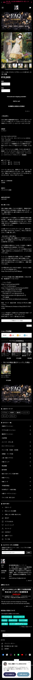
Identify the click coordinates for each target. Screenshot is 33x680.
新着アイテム (5, 477)
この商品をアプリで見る (16, 320)
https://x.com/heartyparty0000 (10, 284)
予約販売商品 (5, 485)
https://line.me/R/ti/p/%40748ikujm (11, 271)
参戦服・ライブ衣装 (7, 454)
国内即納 (4, 469)
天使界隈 (4, 438)
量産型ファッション (7, 434)
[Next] (31, 47)
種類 (2, 81)
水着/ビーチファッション (9, 493)
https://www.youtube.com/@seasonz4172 (13, 295)
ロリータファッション (8, 446)
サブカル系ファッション (9, 430)
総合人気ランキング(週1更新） (10, 473)
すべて (4, 335)
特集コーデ (5, 481)
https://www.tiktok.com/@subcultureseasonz (14, 299)
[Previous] (2, 47)
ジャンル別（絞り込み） (9, 497)
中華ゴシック (5, 462)
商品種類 (4, 466)
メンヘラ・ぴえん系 (7, 442)
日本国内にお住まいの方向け (16, 106)
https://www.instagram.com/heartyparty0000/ (14, 288)
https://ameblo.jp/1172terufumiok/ (11, 291)
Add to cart (16, 101)
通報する (29, 325)
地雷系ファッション (7, 426)
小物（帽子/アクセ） (8, 458)
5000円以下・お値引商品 (9, 489)
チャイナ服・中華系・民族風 (10, 450)
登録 (28, 552)
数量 (2, 88)
